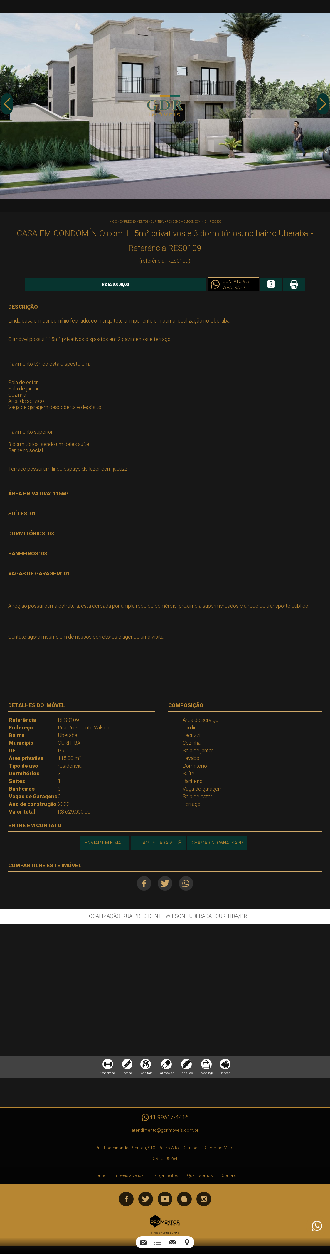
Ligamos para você (158, 842)
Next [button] (323, 106)
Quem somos (200, 1178)
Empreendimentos (134, 221)
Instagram (203, 1201)
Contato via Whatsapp (200, 285)
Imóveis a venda (129, 1178)
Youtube (165, 1201)
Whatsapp (188, 883)
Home (99, 1178)
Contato (229, 1178)
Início (112, 221)
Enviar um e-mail (103, 842)
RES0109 (215, 221)
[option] (165, 106)
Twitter (165, 883)
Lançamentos (165, 1178)
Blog (184, 1201)
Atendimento (316, 1226)
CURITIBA (157, 221)
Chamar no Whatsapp (218, 842)
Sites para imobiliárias (165, 1235)
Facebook (142, 883)
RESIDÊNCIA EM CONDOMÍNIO (186, 221)
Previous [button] (7, 106)
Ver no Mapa (222, 1150)
